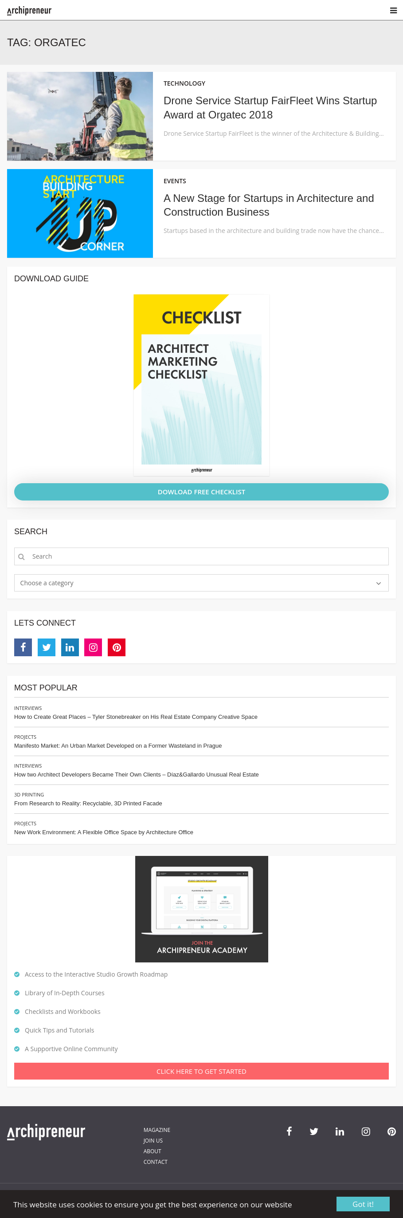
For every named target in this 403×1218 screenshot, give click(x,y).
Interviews (28, 708)
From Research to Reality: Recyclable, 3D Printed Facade (88, 803)
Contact (156, 1162)
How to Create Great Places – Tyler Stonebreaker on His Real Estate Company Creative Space (136, 716)
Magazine (157, 1130)
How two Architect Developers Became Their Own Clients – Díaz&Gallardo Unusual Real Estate (136, 774)
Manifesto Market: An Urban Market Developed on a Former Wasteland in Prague (118, 745)
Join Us (153, 1140)
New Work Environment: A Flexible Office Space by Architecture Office (103, 832)
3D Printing (29, 794)
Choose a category (47, 583)
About (152, 1151)
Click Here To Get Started (201, 1071)
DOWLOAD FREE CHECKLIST (202, 491)
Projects (25, 736)
